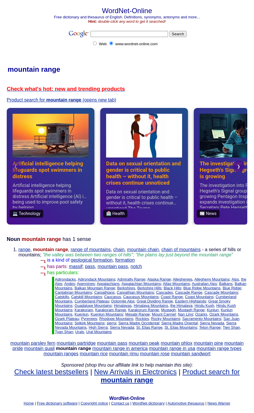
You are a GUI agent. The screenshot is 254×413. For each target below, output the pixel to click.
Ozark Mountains (223, 314)
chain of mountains (181, 249)
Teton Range (210, 327)
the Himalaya (181, 305)
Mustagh (168, 310)
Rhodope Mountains (116, 318)
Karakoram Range (110, 310)
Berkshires (126, 288)
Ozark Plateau (67, 318)
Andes (69, 283)
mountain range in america (120, 348)
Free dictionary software (57, 403)
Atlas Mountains (176, 283)
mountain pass (113, 266)
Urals (79, 332)
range (24, 249)
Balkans (226, 283)
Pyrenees (89, 318)
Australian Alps (204, 283)
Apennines (86, 283)
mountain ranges (61, 353)
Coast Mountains (199, 297)
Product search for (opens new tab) (61, 99)
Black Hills (172, 288)
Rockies (142, 318)
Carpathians (104, 292)
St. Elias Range (149, 327)
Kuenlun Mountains (107, 314)
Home (29, 403)
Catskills (62, 297)
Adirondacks (65, 279)
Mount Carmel (164, 314)
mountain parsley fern (33, 343)
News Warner (219, 403)
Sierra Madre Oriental (179, 323)
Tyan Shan (64, 332)
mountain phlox (177, 343)
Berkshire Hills (149, 288)
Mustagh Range (191, 310)
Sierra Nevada (212, 323)
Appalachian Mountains (141, 283)
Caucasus (112, 297)
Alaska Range (159, 279)
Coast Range (172, 297)
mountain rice (94, 353)
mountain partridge (76, 343)
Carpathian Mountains (135, 292)
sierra (111, 323)
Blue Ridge (232, 288)
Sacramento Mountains (202, 318)
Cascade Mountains (221, 292)
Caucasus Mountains (140, 297)
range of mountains (91, 249)
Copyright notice (94, 403)
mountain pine (208, 343)
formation (125, 260)
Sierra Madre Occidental (138, 323)
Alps (235, 279)
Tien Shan (231, 327)
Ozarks (201, 314)
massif (75, 266)
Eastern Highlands (190, 301)
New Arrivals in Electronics (135, 372)
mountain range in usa (172, 348)
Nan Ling (185, 314)
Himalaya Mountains (151, 305)
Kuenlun (82, 314)
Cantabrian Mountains (73, 292)
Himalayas (123, 305)
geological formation (92, 260)
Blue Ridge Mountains (201, 288)
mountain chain (143, 249)
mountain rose (155, 353)
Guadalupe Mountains (93, 305)
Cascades (164, 292)
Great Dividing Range (155, 301)
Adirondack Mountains (96, 279)
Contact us (120, 403)
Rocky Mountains (165, 318)
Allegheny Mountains (212, 279)
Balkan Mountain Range (95, 288)
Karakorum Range (143, 310)
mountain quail (39, 348)
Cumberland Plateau (92, 301)
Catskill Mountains (86, 297)
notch (136, 266)
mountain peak (144, 343)
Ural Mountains (99, 332)
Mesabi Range (137, 314)
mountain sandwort (190, 353)
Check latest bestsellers (51, 372)
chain (119, 249)
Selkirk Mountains (90, 323)
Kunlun (212, 310)
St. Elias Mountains (181, 327)
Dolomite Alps (122, 301)
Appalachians (108, 283)
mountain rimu (124, 353)
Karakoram (84, 310)
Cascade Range (188, 292)
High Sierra (98, 327)
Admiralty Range (131, 279)
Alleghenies (182, 279)
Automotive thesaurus (185, 403)
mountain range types (218, 348)
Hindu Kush (204, 305)
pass (90, 266)
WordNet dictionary (148, 403)
